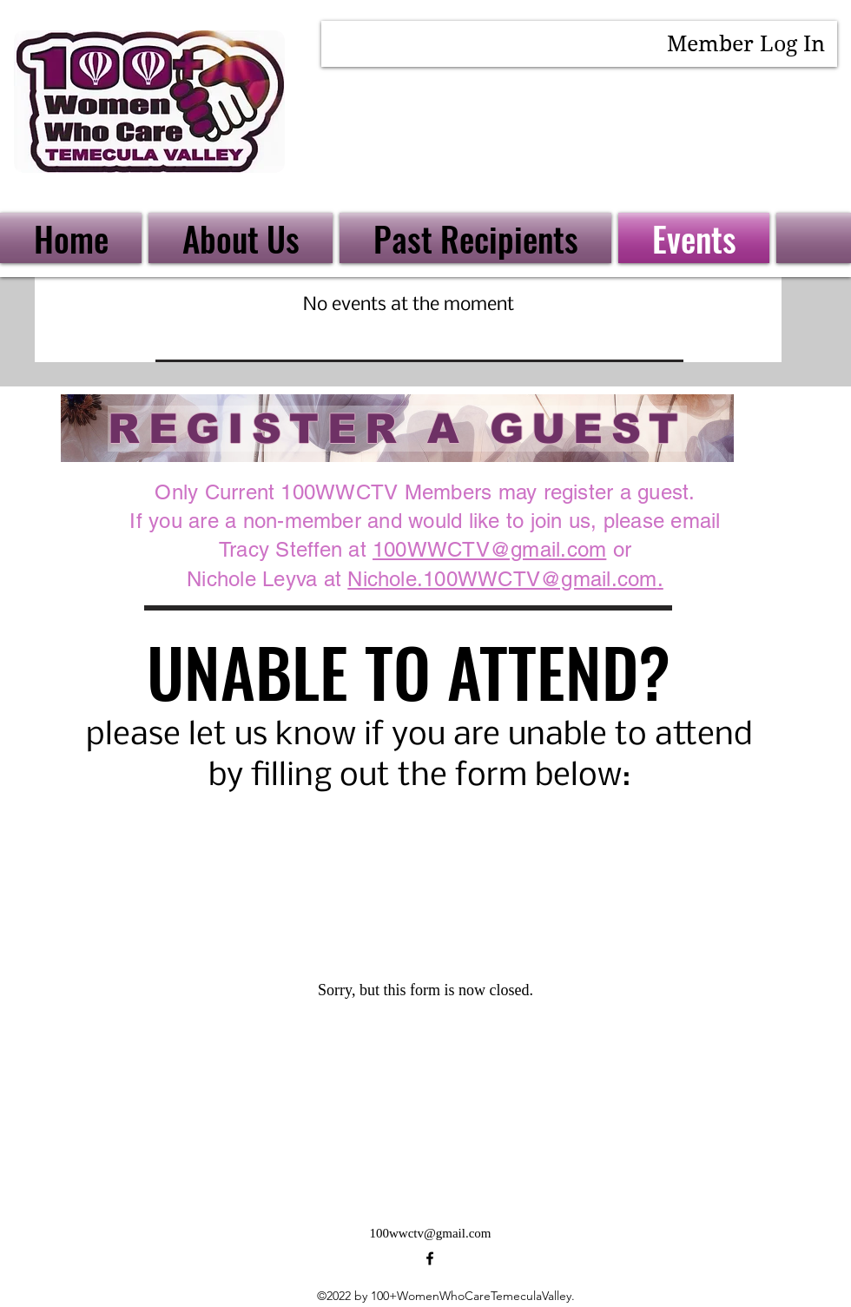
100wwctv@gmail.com (430, 1233)
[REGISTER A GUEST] (397, 428)
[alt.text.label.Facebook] (430, 1258)
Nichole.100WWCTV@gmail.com (501, 579)
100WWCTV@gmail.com (489, 549)
